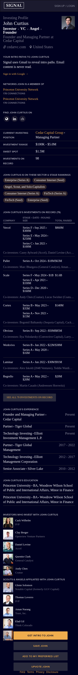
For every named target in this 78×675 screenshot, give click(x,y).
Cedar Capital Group (49, 132)
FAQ (22, 672)
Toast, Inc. (20, 613)
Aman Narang (22, 609)
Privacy (40, 672)
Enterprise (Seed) (38, 200)
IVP (17, 524)
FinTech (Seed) (14, 200)
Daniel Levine (23, 544)
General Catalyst (24, 560)
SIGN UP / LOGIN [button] (64, 6)
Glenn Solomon (23, 585)
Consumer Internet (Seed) (49, 180)
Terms (30, 672)
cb (22, 119)
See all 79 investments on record (29, 397)
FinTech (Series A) (55, 193)
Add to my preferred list (40, 656)
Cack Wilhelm (23, 520)
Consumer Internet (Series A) (22, 193)
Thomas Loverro (24, 597)
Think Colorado (23, 625)
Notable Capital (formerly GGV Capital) (37, 589)
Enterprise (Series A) (17, 180)
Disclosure (52, 672)
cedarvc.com (16, 47)
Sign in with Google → (15, 73)
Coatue (19, 572)
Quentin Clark (23, 556)
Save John (40, 645)
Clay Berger (21, 532)
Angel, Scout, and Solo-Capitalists (25, 186)
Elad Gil (19, 621)
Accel (18, 548)
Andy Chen (21, 568)
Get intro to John (40, 635)
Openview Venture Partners (30, 536)
